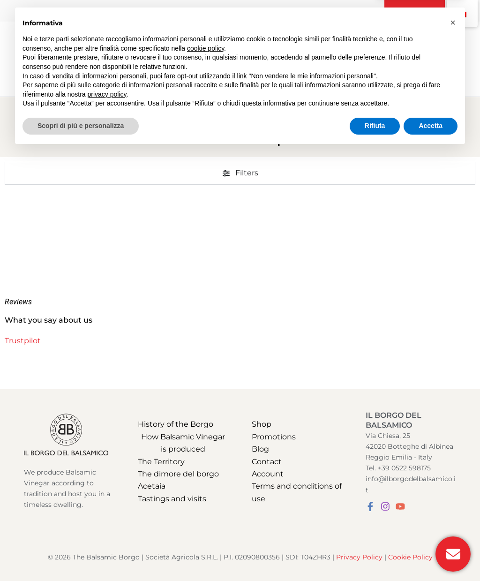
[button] (414, 11)
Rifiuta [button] (375, 555)
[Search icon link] (414, 60)
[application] (166, 40)
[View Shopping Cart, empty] (436, 59)
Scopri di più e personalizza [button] (81, 555)
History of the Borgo (175, 424)
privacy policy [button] (107, 524)
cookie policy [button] (205, 478)
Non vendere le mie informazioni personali (312, 505)
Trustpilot (23, 340)
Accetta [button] (430, 555)
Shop (261, 424)
